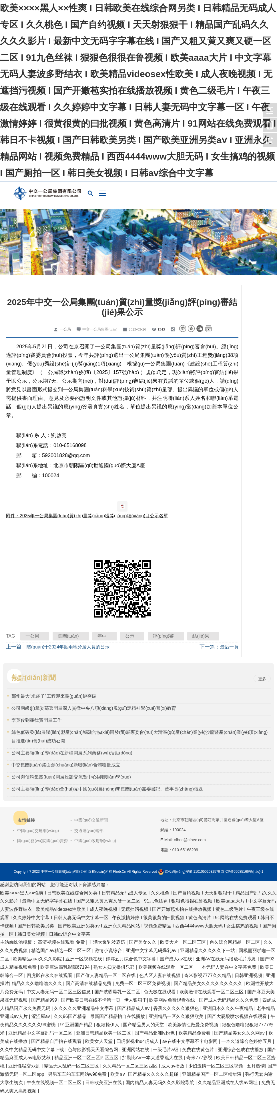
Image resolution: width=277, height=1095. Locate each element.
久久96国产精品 (70, 1016)
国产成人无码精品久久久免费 (229, 1000)
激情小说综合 (109, 950)
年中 (102, 636)
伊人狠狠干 (135, 1000)
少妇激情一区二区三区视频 (216, 1065)
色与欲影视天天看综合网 (93, 1049)
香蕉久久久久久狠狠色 (176, 1008)
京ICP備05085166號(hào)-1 (242, 872)
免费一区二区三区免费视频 (143, 983)
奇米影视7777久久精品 (208, 975)
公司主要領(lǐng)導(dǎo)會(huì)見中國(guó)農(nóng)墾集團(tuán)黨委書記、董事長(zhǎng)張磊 (107, 789)
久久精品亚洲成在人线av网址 (228, 1082)
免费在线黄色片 (198, 1049)
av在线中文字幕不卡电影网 (190, 1041)
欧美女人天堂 (99, 1041)
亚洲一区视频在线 (84, 958)
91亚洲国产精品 (77, 1024)
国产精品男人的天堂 (144, 1024)
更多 (262, 679)
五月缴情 (256, 1065)
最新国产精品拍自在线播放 (118, 1016)
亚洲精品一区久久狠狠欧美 (177, 1016)
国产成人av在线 (176, 958)
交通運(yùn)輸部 (88, 830)
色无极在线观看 (160, 991)
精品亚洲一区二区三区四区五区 (86, 1057)
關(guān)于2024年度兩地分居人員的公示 (68, 646)
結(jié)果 (200, 636)
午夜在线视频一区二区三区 (55, 1082)
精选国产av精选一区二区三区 (61, 950)
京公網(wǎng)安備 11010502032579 (192, 872)
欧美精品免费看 (195, 1033)
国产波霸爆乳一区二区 (117, 991)
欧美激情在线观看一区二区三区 (212, 991)
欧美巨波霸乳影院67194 (65, 967)
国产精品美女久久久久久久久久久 (209, 983)
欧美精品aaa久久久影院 (38, 958)
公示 (129, 636)
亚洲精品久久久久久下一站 (208, 950)
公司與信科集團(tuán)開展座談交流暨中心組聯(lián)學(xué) (71, 776)
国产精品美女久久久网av (240, 1033)
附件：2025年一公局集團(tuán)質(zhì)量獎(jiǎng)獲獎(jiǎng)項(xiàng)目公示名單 (87, 515)
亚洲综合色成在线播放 (241, 1049)
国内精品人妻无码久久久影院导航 (160, 1082)
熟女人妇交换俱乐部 (114, 967)
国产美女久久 (143, 942)
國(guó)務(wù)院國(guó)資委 (42, 840)
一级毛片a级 (166, 1049)
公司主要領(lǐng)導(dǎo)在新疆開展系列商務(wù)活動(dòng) (71, 752)
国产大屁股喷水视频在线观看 (237, 1016)
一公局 (32, 636)
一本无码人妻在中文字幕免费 (227, 967)
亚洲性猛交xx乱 (24, 1065)
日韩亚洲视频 (249, 975)
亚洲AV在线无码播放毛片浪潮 (227, 958)
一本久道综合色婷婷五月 (247, 1041)
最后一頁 (229, 646)
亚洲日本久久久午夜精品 (228, 1008)
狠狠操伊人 (108, 1024)
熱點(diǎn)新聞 (33, 677)
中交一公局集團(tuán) (99, 329)
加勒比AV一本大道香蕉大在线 (153, 1057)
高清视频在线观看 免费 (62, 942)
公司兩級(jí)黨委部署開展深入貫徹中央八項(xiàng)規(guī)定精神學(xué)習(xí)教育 (93, 708)
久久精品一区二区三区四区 (131, 1065)
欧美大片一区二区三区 (183, 942)
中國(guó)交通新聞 (91, 820)
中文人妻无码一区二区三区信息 (59, 991)
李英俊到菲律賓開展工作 (36, 720)
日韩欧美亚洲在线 (104, 1082)
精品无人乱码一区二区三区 (72, 1065)
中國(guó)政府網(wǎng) (95, 840)
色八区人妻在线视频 (160, 975)
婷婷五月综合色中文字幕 (131, 958)
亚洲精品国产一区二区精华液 (212, 1074)
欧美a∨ (117, 1074)
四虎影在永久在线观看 (50, 975)
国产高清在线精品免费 (89, 983)
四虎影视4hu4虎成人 (138, 1041)
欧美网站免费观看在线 (172, 1000)
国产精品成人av (134, 1008)
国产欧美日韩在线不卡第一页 (91, 1000)
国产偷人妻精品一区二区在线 (106, 975)
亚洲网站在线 (136, 1049)
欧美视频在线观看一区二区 (166, 967)
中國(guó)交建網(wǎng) (38, 830)
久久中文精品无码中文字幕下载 (32, 1049)
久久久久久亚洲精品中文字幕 (84, 1008)
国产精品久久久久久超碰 (154, 1074)
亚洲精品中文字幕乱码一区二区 (40, 1033)
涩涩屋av (41, 1016)
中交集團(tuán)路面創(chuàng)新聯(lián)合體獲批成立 (65, 764)
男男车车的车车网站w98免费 (78, 1074)
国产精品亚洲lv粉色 (155, 1033)
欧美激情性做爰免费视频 (193, 1024)
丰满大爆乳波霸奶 (107, 942)
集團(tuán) (68, 636)
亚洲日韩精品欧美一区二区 (104, 1033)
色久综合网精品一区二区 (235, 942)
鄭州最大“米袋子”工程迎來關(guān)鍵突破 (53, 696)
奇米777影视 (200, 1057)
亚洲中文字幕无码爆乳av (152, 950)
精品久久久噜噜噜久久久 (37, 983)
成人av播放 (173, 1065)
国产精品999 (44, 1000)
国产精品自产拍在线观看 (57, 1041)
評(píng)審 (163, 636)
